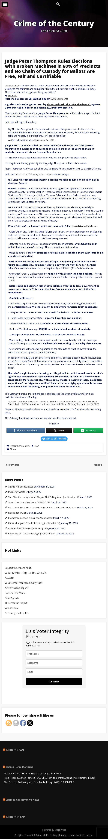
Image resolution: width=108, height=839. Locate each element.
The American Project (16, 603)
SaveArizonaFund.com (84, 226)
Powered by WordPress (54, 829)
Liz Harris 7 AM (15, 749)
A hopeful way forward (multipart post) (28, 528)
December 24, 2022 (44, 140)
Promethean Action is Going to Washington (30, 518)
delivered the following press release (33, 174)
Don (37, 445)
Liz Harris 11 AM (15, 816)
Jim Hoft (12, 95)
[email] (54, 671)
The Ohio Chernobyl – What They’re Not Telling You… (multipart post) (43, 497)
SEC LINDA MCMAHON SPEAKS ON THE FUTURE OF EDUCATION (42, 507)
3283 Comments (59, 98)
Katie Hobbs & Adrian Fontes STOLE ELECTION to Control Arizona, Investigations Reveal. (49, 778)
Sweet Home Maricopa (19, 766)
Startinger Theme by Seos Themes (75, 834)
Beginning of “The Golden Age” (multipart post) (32, 533)
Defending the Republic (17, 613)
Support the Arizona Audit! (18, 568)
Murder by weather (17, 492)
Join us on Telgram (54, 438)
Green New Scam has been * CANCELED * (30, 502)
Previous (13, 464)
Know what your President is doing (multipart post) (34, 523)
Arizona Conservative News (22, 799)
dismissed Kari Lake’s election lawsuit (69, 104)
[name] (54, 653)
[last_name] (54, 662)
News (13, 449)
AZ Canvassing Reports (17, 588)
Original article (12, 85)
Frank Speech (12, 598)
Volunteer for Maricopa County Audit (24, 583)
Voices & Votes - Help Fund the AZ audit (25, 573)
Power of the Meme (15, 593)
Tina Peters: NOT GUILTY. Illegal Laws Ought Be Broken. (33, 773)
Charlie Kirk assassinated (20, 486)
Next (97, 464)
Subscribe (54, 681)
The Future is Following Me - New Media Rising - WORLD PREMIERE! (39, 782)
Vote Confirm (11, 608)
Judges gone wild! (17, 512)
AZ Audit (9, 578)
